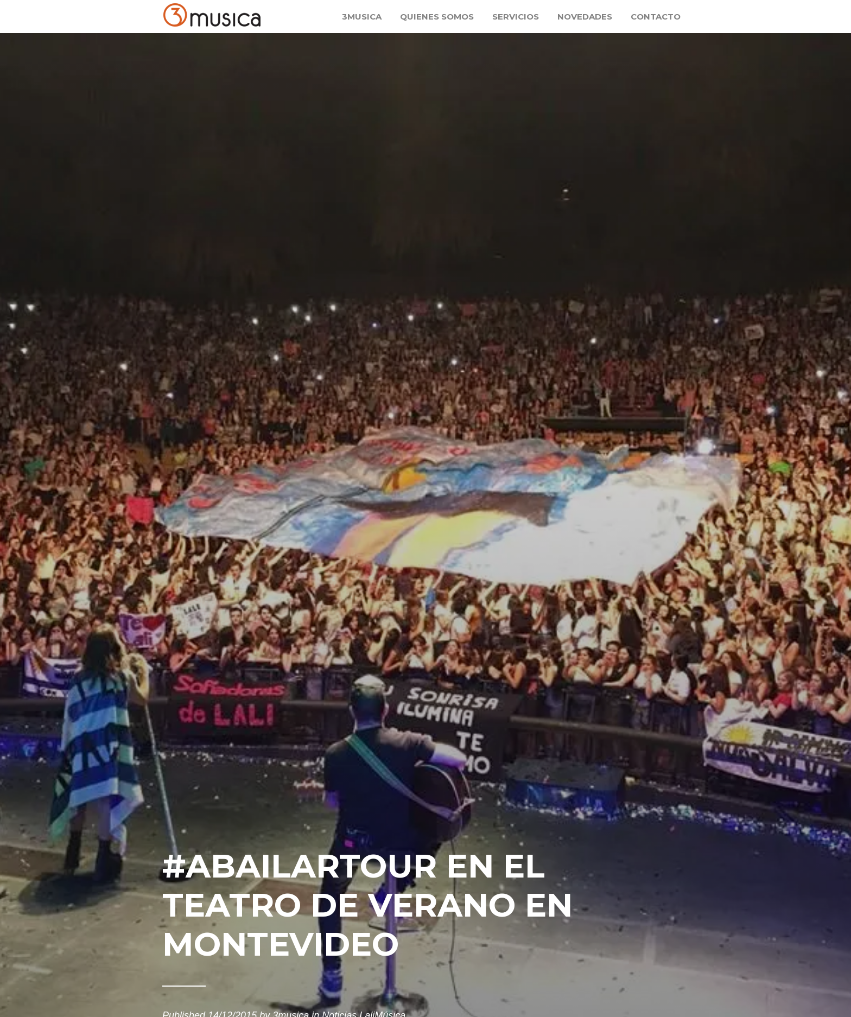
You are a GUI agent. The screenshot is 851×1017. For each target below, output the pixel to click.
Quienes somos (437, 16)
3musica (362, 16)
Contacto (656, 16)
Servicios (515, 16)
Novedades (584, 16)
